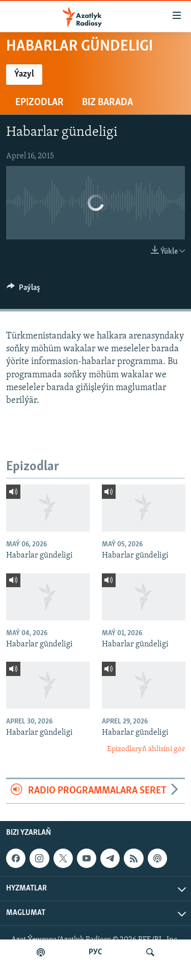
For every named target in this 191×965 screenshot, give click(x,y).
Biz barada (107, 103)
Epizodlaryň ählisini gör (146, 749)
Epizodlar (39, 103)
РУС (95, 952)
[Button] (23, 290)
